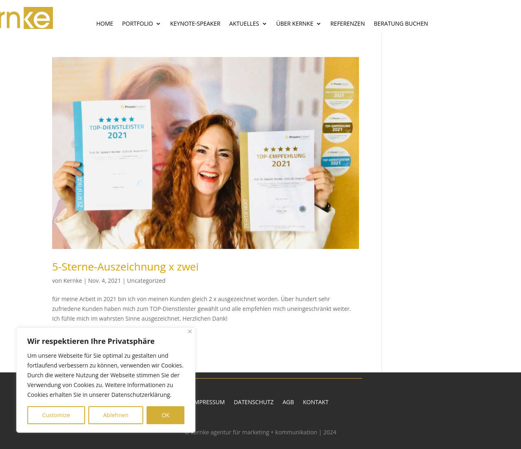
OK (165, 415)
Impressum (209, 402)
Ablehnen (115, 415)
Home (105, 24)
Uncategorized (146, 280)
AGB (288, 402)
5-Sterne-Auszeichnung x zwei (125, 266)
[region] (105, 380)
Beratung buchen (401, 24)
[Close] (190, 331)
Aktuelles (244, 24)
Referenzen (348, 24)
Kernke (72, 280)
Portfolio (137, 24)
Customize (56, 415)
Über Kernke (294, 24)
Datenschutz (254, 402)
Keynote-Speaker (195, 24)
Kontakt (315, 402)
